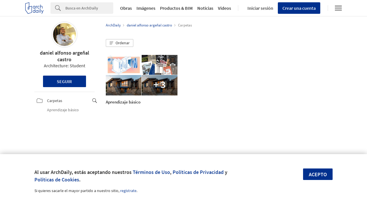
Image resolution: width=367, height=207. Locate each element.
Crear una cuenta (299, 8)
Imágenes (145, 8)
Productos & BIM (176, 8)
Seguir (64, 81)
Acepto (318, 174)
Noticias (205, 8)
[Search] (89, 8)
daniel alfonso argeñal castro (64, 56)
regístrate (128, 190)
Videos (224, 8)
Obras (126, 8)
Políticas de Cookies (56, 179)
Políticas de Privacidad (198, 172)
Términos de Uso (151, 172)
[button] (119, 43)
